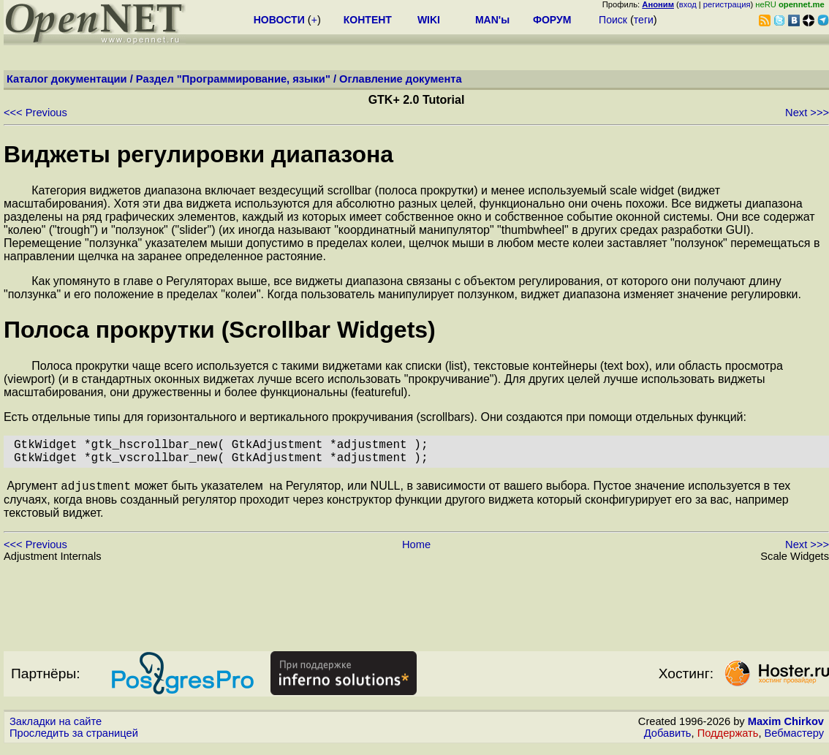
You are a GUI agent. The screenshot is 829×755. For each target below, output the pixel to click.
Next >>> (807, 112)
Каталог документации (67, 79)
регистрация (727, 4)
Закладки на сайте (56, 729)
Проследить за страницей (74, 741)
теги (644, 20)
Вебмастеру (794, 741)
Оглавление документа (400, 79)
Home (416, 552)
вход (688, 4)
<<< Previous (35, 112)
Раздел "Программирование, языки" (233, 79)
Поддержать (728, 741)
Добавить (668, 741)
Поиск (613, 20)
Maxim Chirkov (786, 729)
